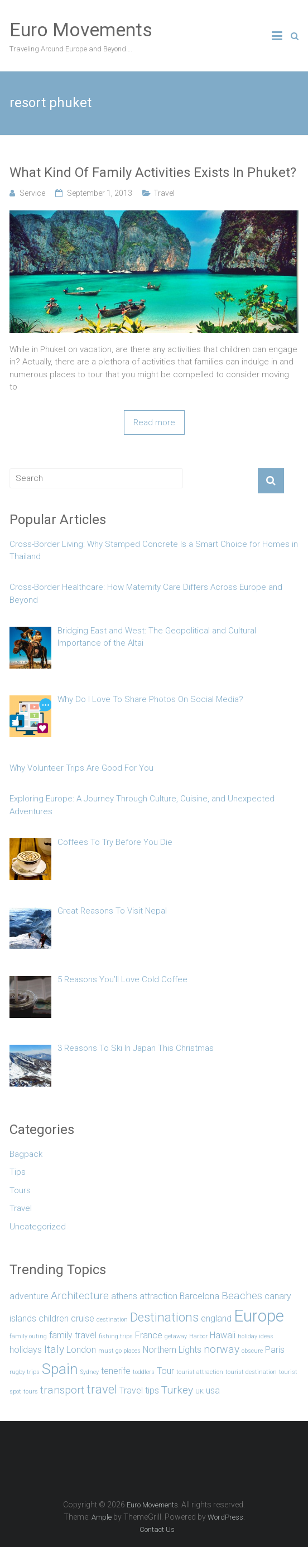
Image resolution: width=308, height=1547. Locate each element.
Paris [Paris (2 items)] (275, 1349)
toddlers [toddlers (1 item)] (144, 1372)
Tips (17, 1172)
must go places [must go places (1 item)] (119, 1350)
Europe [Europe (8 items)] (259, 1315)
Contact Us (157, 1529)
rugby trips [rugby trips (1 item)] (24, 1372)
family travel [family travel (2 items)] (73, 1335)
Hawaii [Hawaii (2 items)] (222, 1335)
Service (32, 193)
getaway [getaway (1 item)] (176, 1336)
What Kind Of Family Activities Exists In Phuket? (152, 172)
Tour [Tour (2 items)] (165, 1371)
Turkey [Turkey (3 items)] (177, 1389)
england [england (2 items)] (216, 1318)
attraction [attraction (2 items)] (158, 1296)
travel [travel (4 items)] (101, 1389)
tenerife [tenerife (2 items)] (116, 1371)
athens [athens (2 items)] (124, 1296)
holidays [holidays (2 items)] (25, 1349)
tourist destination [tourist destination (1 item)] (251, 1372)
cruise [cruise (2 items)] (82, 1318)
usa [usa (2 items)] (213, 1390)
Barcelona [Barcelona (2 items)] (199, 1296)
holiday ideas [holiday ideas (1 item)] (255, 1336)
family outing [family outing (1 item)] (28, 1336)
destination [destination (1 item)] (112, 1319)
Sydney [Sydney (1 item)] (89, 1372)
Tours (20, 1190)
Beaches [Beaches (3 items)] (242, 1295)
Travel (164, 193)
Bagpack (25, 1154)
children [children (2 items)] (53, 1318)
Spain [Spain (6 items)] (60, 1368)
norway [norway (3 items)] (221, 1349)
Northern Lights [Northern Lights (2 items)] (172, 1349)
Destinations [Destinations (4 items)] (164, 1317)
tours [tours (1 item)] (30, 1391)
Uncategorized (37, 1227)
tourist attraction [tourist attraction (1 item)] (199, 1372)
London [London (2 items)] (81, 1349)
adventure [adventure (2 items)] (29, 1296)
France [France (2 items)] (148, 1335)
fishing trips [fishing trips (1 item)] (116, 1336)
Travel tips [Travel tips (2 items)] (139, 1390)
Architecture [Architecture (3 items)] (80, 1295)
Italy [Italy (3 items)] (54, 1349)
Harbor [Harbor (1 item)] (198, 1336)
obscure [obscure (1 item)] (252, 1350)
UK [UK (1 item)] (199, 1391)
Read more (154, 422)
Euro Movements (80, 29)
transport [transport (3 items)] (62, 1389)
